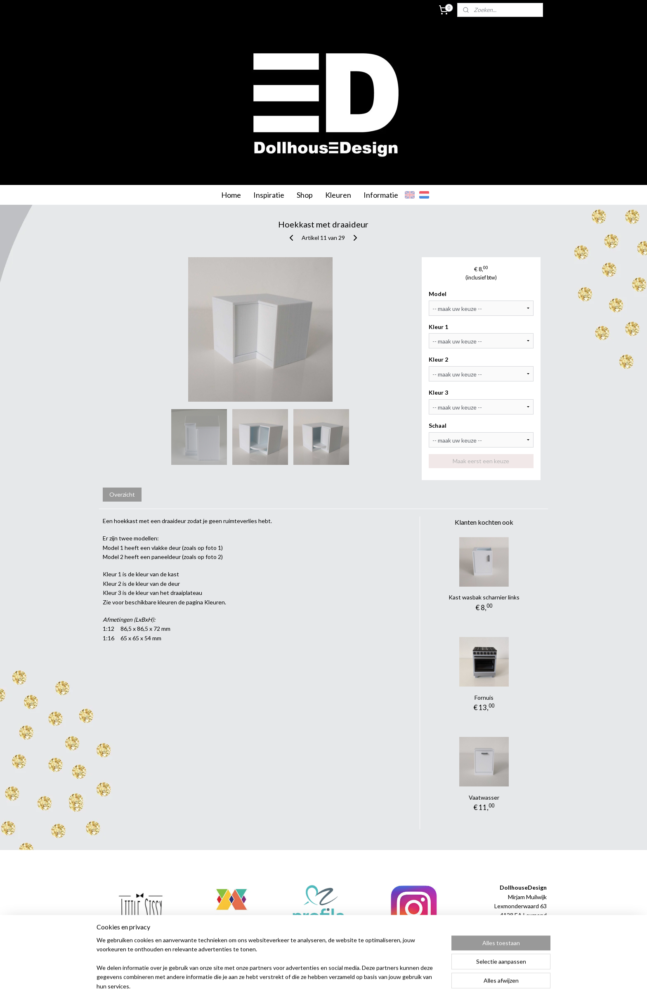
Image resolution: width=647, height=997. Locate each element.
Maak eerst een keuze (481, 460)
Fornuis (484, 697)
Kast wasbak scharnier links (484, 597)
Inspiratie (268, 194)
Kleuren (338, 194)
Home (231, 194)
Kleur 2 (439, 359)
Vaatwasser (484, 797)
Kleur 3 (439, 392)
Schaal (438, 425)
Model (438, 293)
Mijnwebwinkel (409, 982)
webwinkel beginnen (342, 982)
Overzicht (122, 494)
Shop (305, 194)
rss (313, 982)
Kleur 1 (439, 326)
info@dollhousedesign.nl (515, 933)
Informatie (381, 194)
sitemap (298, 982)
